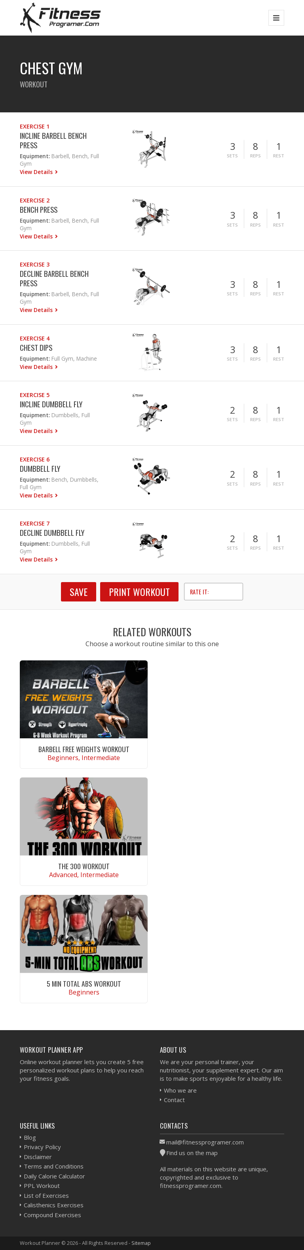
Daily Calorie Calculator (54, 1176)
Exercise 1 (34, 126)
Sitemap (141, 1242)
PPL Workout (42, 1185)
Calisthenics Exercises (54, 1205)
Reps (255, 156)
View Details (37, 172)
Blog (30, 1137)
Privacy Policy (42, 1147)
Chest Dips (36, 347)
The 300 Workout (84, 866)
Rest (278, 156)
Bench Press (38, 209)
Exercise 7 (34, 523)
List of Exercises (46, 1195)
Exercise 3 (34, 264)
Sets (232, 156)
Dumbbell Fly (40, 468)
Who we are (180, 1090)
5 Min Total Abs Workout (84, 983)
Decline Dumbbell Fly (52, 532)
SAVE (78, 591)
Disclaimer (38, 1157)
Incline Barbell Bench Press (53, 140)
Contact (174, 1100)
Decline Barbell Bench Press (54, 278)
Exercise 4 (34, 338)
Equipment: (35, 156)
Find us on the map (192, 1153)
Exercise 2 (34, 200)
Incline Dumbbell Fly (51, 404)
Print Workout (139, 591)
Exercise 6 (34, 459)
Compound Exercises (52, 1215)
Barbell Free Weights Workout (83, 749)
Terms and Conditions (54, 1166)
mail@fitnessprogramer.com (205, 1142)
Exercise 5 (34, 395)
